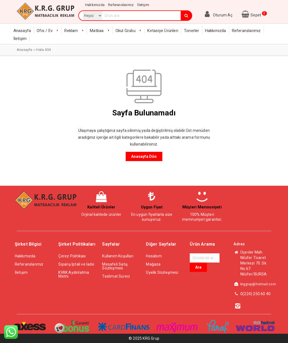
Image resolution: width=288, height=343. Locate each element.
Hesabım (154, 256)
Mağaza (153, 264)
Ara (198, 267)
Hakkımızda (25, 256)
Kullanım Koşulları (117, 256)
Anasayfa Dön (144, 156)
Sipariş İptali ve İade (76, 264)
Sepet (253, 15)
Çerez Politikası (72, 256)
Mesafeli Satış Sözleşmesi (115, 266)
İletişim (21, 272)
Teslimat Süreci (116, 276)
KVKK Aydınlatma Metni (73, 274)
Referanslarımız (29, 264)
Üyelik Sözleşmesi (162, 272)
